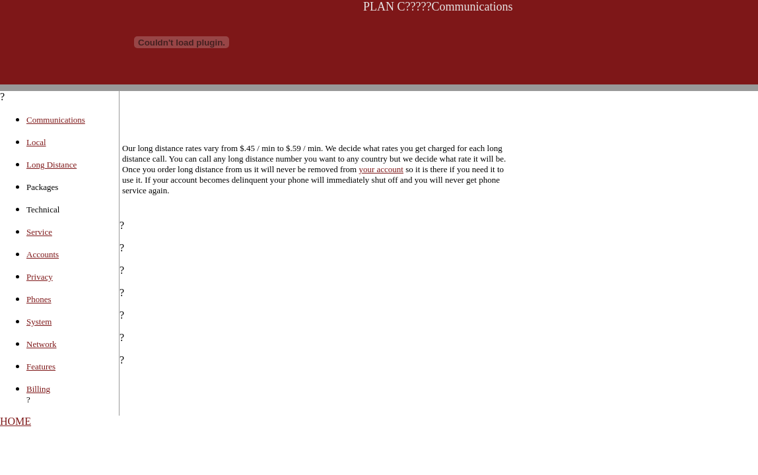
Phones (39, 299)
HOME (15, 421)
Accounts (42, 254)
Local (36, 142)
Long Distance (51, 165)
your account (381, 169)
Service (39, 232)
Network (41, 344)
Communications (55, 120)
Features (40, 366)
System (39, 322)
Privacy (39, 277)
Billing (38, 389)
